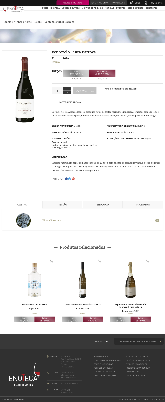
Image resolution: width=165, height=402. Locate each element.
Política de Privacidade (138, 360)
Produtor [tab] (143, 204)
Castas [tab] (22, 204)
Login (138, 3)
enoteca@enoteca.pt (70, 383)
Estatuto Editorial (135, 375)
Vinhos (18, 21)
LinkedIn (24, 3)
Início (45, 11)
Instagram (20, 3)
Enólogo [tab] (102, 204)
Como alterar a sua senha (107, 360)
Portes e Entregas (103, 368)
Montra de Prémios (92, 11)
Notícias (109, 11)
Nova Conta (156, 3)
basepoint (19, 399)
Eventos (120, 11)
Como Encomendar (103, 364)
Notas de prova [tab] (70, 102)
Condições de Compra (137, 357)
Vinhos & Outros (71, 11)
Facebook (4, 3)
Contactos (151, 11)
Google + (14, 3)
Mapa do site (132, 372)
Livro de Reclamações (105, 375)
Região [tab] (62, 204)
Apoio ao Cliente (102, 357)
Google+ (73, 178)
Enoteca (55, 11)
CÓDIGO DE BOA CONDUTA (138, 368)
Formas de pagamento (105, 372)
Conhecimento (135, 11)
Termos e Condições (136, 364)
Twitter (9, 3)
